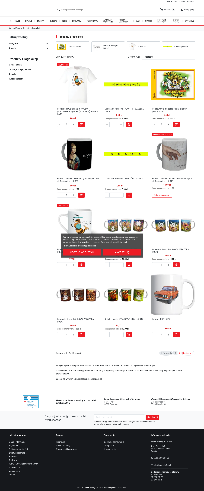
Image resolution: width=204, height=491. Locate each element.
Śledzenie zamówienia (114, 441)
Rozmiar (12, 48)
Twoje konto (109, 434)
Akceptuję (122, 252)
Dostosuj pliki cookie (87, 246)
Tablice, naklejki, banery (20, 69)
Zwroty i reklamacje (18, 452)
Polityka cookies (70, 246)
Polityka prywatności (18, 448)
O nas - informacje (17, 441)
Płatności (13, 456)
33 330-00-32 (157, 474)
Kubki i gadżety (16, 79)
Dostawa (13, 459)
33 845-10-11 (157, 479)
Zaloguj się (109, 445)
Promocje (60, 441)
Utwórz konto (110, 448)
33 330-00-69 (157, 476)
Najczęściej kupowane (66, 448)
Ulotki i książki (15, 65)
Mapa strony (14, 470)
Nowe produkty (63, 445)
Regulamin (13, 445)
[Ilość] (66, 124)
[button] (186, 9)
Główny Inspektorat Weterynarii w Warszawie (122, 399)
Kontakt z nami (15, 467)
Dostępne (169, 56)
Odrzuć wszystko (82, 252)
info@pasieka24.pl (162, 464)
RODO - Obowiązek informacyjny (23, 463)
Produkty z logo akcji (23, 59)
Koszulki (13, 74)
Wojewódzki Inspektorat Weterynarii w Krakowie (170, 399)
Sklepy (12, 474)
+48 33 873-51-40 (161, 457)
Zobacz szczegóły (162, 195)
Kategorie (13, 43)
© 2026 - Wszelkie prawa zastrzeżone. (102, 487)
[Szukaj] (102, 9)
